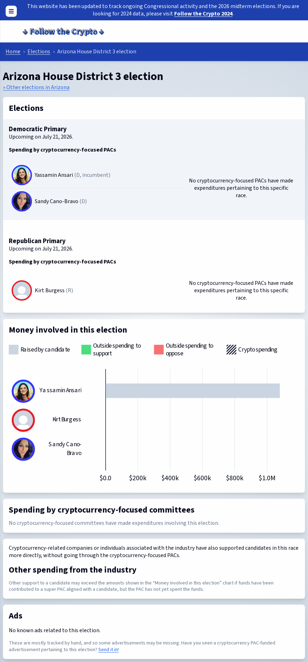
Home (13, 51)
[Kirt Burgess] (22, 297)
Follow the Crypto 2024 (203, 14)
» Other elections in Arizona (36, 87)
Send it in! (108, 649)
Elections (38, 51)
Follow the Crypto (63, 31)
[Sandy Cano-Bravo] (22, 201)
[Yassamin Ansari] (22, 175)
